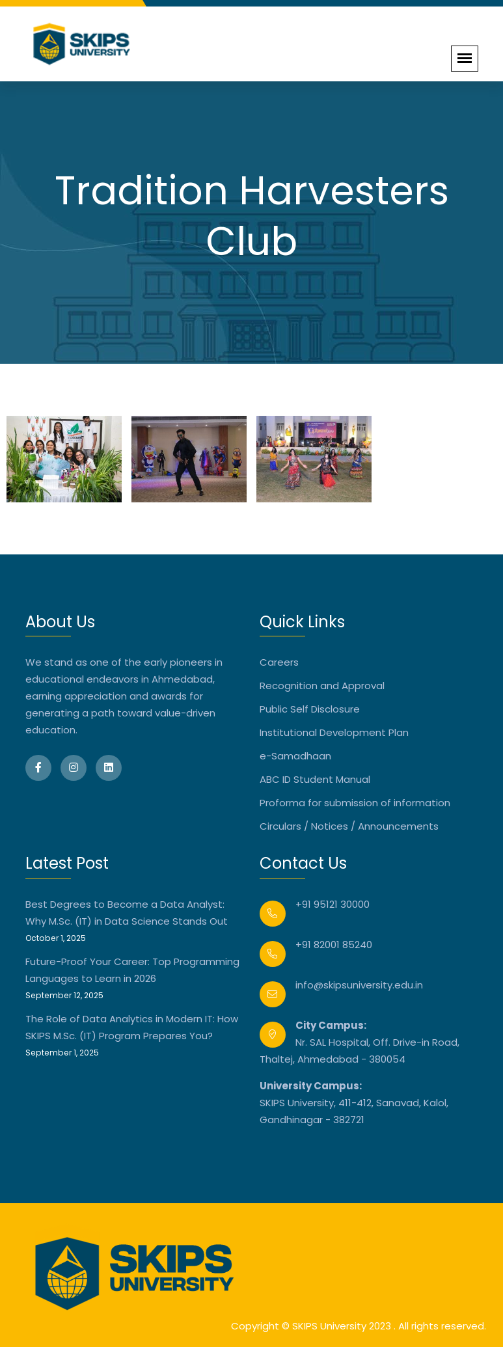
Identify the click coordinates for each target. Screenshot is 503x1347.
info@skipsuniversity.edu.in (359, 985)
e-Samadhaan (295, 756)
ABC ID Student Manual (315, 779)
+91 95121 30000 (332, 904)
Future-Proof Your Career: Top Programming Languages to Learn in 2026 (132, 970)
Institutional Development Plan (334, 732)
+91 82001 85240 (333, 944)
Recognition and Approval (322, 685)
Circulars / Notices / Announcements (349, 826)
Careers (279, 662)
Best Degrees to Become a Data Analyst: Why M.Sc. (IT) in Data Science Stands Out (126, 912)
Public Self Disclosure (310, 709)
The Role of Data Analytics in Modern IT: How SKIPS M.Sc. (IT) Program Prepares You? (131, 1027)
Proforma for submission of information (355, 803)
